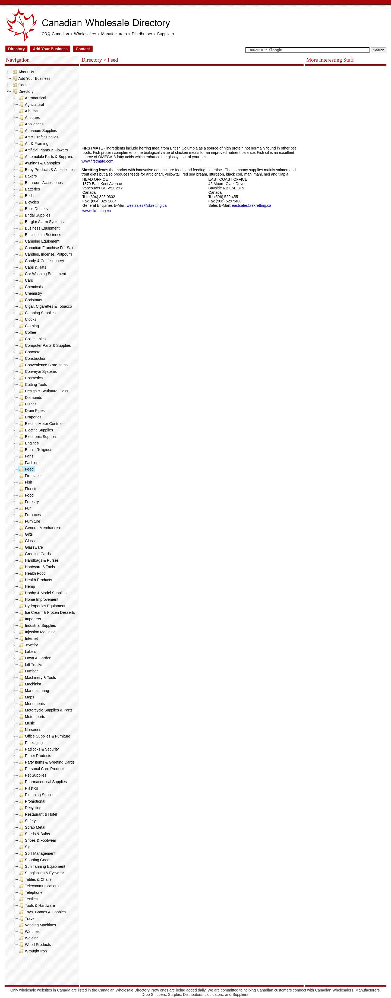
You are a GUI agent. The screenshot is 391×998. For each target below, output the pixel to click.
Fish (25, 482)
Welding (28, 938)
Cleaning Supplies (37, 313)
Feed (26, 469)
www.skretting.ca (96, 211)
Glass (26, 541)
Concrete (29, 352)
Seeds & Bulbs (34, 834)
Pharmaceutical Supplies (42, 781)
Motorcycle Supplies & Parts (45, 710)
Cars (25, 280)
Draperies (30, 417)
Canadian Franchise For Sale (46, 247)
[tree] (42, 511)
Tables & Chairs (35, 879)
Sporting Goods (34, 860)
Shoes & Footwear (37, 840)
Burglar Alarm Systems (41, 221)
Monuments (31, 703)
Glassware (30, 547)
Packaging (30, 742)
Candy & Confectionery (41, 261)
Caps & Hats (32, 267)
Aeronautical (32, 98)
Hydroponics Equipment (41, 606)
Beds (26, 195)
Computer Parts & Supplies (44, 345)
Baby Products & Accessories (46, 169)
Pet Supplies (32, 775)
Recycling (30, 808)
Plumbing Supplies (37, 795)
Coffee (27, 332)
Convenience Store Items (43, 365)
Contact (83, 49)
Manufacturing (33, 690)
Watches (29, 931)
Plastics (28, 788)
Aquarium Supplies (37, 130)
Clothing (28, 326)
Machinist (29, 684)
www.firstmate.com (97, 161)
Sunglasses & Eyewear (41, 873)
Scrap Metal (31, 827)
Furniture (29, 521)
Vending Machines (37, 925)
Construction (32, 358)
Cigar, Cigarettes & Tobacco (45, 306)
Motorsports (31, 716)
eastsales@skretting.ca (251, 205)
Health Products (35, 580)
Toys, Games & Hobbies (42, 912)
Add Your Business (50, 49)
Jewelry (28, 645)
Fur (24, 508)
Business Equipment (39, 228)
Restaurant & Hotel (37, 814)
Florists (27, 488)
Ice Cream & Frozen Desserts (46, 612)
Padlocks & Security (38, 749)
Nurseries (29, 729)
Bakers (27, 176)
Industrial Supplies (37, 625)
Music (26, 723)
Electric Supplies (35, 430)
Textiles (28, 899)
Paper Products (34, 755)
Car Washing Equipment (42, 274)
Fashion (28, 462)
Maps (26, 697)
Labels (27, 651)
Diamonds (30, 397)
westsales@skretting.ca (147, 205)
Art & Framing (33, 143)
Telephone (30, 892)
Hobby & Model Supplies (42, 593)
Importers (29, 619)
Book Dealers (33, 208)
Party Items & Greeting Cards (46, 762)
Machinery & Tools (37, 677)
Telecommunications (38, 886)
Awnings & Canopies (39, 163)
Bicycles (28, 202)
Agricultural (31, 104)
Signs (26, 847)
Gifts (25, 534)
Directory (16, 49)
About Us (22, 72)
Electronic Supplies (37, 436)
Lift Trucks (30, 664)
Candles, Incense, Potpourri (45, 254)
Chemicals (30, 287)
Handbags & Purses (38, 560)
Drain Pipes (31, 410)
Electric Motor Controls (41, 423)
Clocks (27, 319)
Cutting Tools (32, 384)
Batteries (29, 189)
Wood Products (34, 944)
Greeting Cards (34, 554)
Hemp (26, 586)
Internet (28, 638)
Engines (28, 443)
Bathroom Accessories (40, 182)
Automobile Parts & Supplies (45, 156)
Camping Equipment (38, 241)
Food (26, 495)
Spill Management (36, 853)
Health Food (32, 573)
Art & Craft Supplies (38, 137)
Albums (28, 111)
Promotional (31, 801)
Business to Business (39, 234)
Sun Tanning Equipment (41, 866)
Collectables (32, 339)
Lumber (28, 671)
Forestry (28, 501)
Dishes (27, 404)
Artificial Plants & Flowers (43, 150)
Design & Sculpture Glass (43, 391)
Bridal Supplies (34, 215)
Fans (25, 456)
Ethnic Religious (35, 449)
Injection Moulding (37, 632)
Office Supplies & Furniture (44, 736)
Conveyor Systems (37, 371)
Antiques (29, 117)
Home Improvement (38, 599)
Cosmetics (30, 378)
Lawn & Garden (34, 658)
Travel (26, 918)
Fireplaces (30, 475)
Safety (27, 821)
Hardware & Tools (36, 567)
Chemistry (30, 293)
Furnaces (29, 514)
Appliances (31, 124)
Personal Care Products (41, 768)
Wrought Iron (32, 951)
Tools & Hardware (36, 905)
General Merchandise (39, 528)
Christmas (30, 300)
